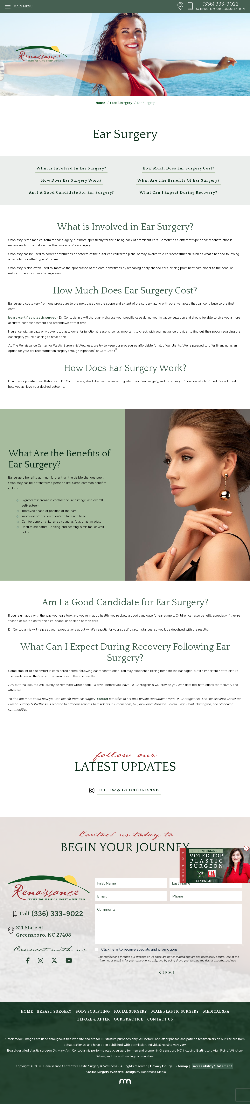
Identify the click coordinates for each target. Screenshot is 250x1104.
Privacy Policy (161, 1066)
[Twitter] (54, 962)
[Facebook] (28, 962)
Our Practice (128, 1019)
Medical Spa (216, 1012)
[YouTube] (68, 962)
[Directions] (12, 931)
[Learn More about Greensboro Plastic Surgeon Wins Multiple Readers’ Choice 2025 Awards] (218, 865)
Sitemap (181, 1066)
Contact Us (160, 1019)
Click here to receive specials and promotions (139, 949)
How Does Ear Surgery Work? (71, 181)
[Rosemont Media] (125, 1080)
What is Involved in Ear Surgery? (71, 168)
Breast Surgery (54, 1012)
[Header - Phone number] (191, 6)
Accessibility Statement (212, 1066)
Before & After (93, 1019)
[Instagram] (40, 962)
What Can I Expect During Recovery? (178, 193)
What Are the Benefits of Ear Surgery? (178, 181)
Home (100, 103)
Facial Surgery (121, 103)
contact (102, 699)
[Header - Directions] (180, 6)
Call (49, 914)
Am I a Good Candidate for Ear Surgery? (71, 193)
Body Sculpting (93, 1012)
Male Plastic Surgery (175, 1012)
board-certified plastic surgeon (33, 317)
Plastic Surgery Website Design (110, 1072)
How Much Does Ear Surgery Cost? (179, 168)
